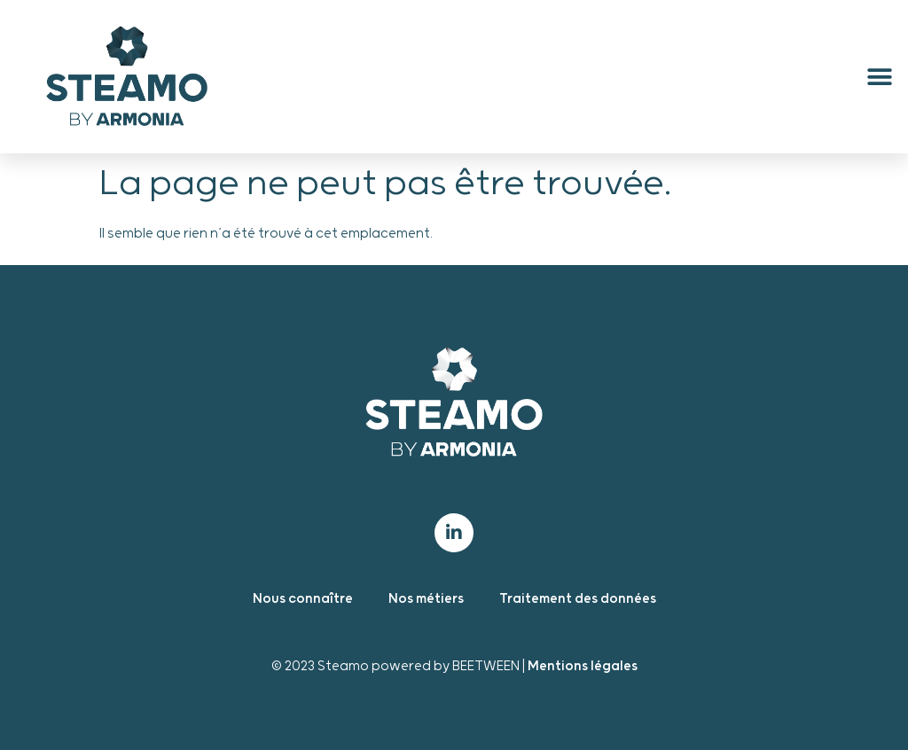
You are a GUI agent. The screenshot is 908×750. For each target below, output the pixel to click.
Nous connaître (303, 598)
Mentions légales (583, 666)
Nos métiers (426, 598)
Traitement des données (577, 598)
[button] (879, 77)
